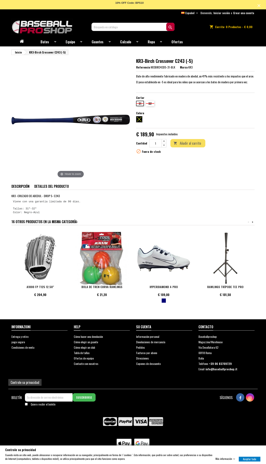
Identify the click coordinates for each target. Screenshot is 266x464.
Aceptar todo (249, 459)
